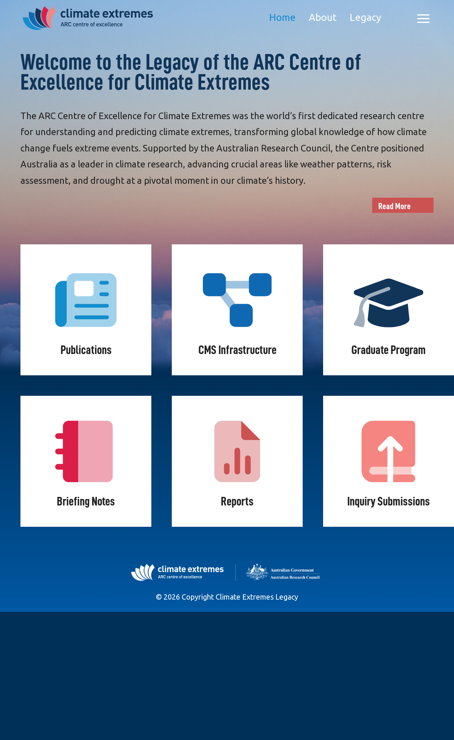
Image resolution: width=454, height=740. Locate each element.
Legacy (365, 17)
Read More (394, 206)
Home (282, 17)
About (323, 17)
